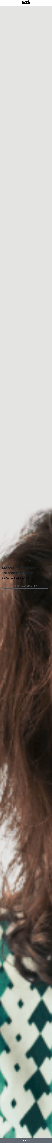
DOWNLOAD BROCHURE (26, 586)
